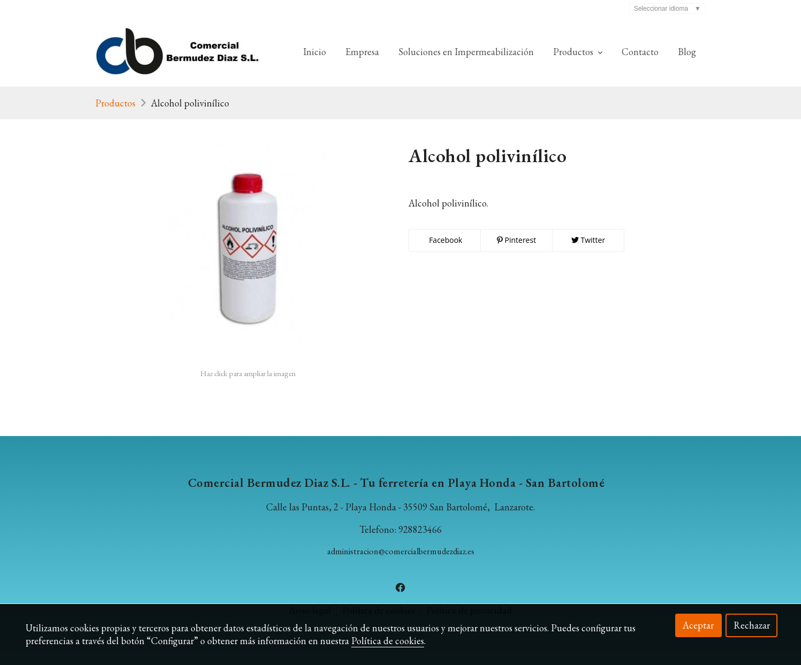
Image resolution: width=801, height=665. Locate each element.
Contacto (640, 51)
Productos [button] (577, 51)
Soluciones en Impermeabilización (466, 51)
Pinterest (516, 240)
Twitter (588, 240)
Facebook (445, 240)
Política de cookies (387, 641)
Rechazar (752, 625)
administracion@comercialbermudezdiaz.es (400, 551)
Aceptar (698, 625)
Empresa (362, 51)
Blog (687, 51)
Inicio (314, 51)
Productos (115, 103)
